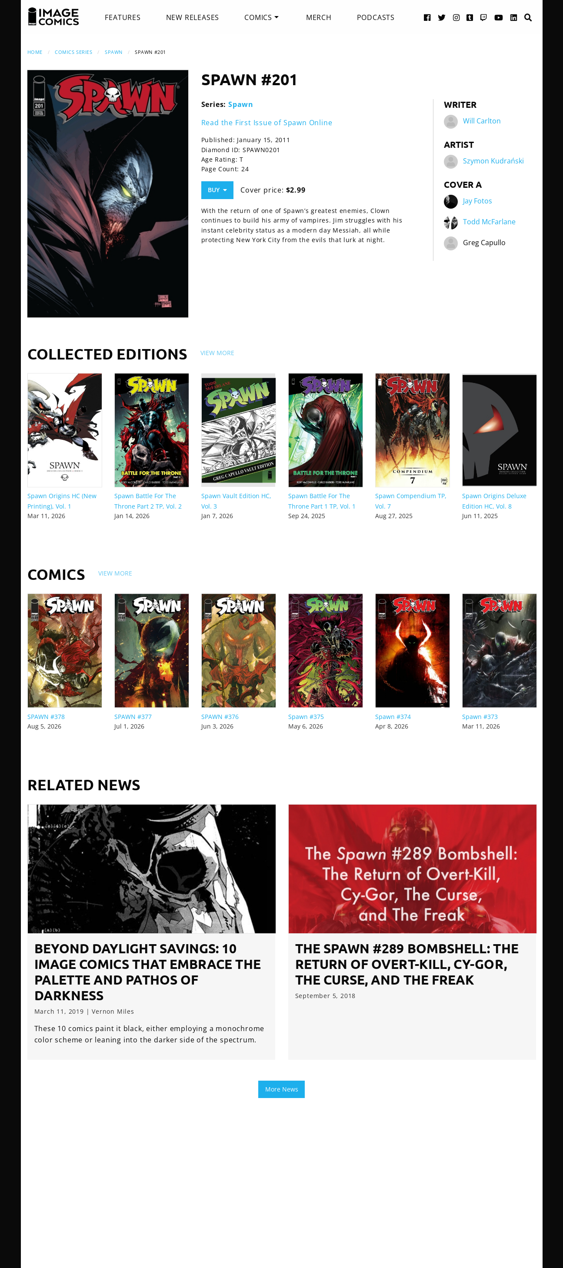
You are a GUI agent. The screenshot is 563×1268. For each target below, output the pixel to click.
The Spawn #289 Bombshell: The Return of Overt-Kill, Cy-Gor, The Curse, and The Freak (407, 964)
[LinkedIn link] (513, 17)
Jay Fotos (477, 201)
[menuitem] (122, 17)
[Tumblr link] (469, 17)
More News (281, 1089)
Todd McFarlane (489, 221)
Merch (319, 17)
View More (217, 353)
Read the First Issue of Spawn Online (267, 122)
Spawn (114, 52)
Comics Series (73, 52)
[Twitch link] (483, 17)
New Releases (193, 17)
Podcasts (376, 17)
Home (35, 52)
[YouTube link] (498, 17)
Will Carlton (482, 121)
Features (122, 17)
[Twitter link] (442, 17)
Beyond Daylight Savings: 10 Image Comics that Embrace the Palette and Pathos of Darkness (147, 971)
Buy (217, 190)
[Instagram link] (456, 17)
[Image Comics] (53, 16)
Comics (258, 17)
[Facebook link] (427, 17)
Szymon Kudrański (493, 161)
